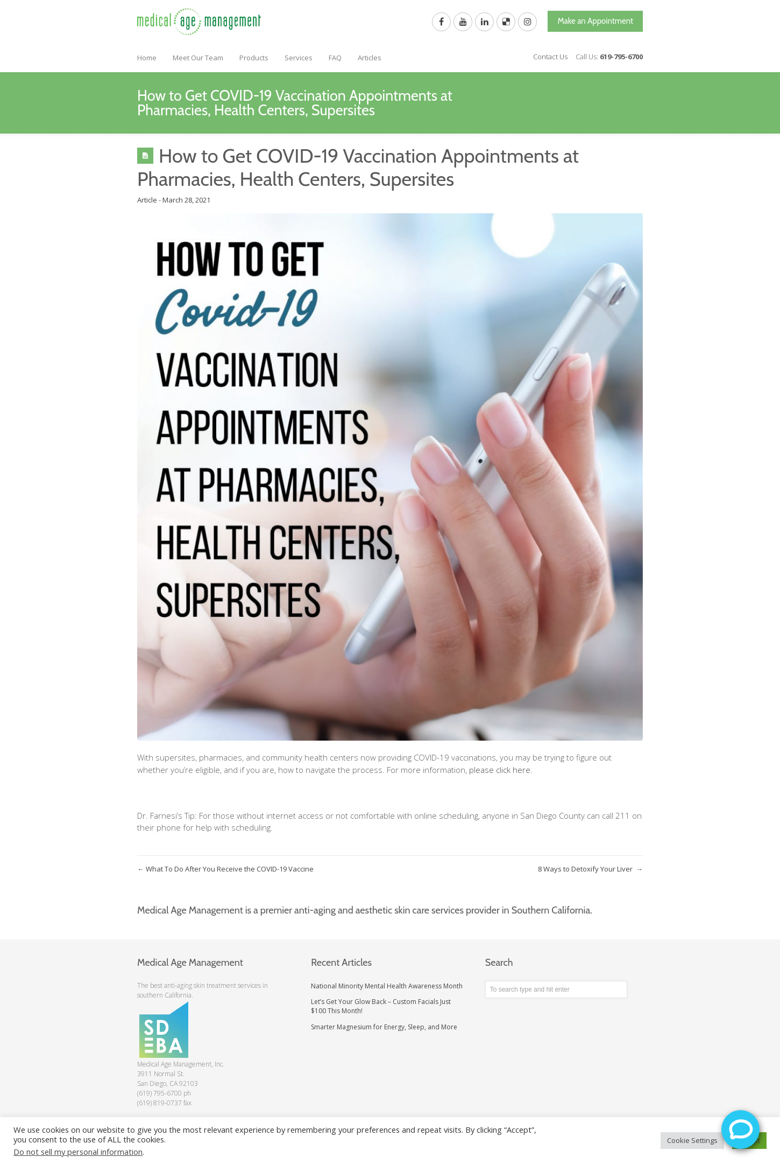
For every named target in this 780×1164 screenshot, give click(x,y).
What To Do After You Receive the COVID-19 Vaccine (226, 869)
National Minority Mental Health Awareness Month (387, 986)
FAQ (335, 57)
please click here (499, 769)
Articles (369, 57)
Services (299, 57)
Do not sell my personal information (78, 1151)
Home (147, 57)
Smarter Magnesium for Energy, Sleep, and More (384, 1026)
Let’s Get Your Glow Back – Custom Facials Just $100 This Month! (381, 1006)
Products (253, 57)
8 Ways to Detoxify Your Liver (590, 869)
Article (147, 200)
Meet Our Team (198, 57)
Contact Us (550, 56)
